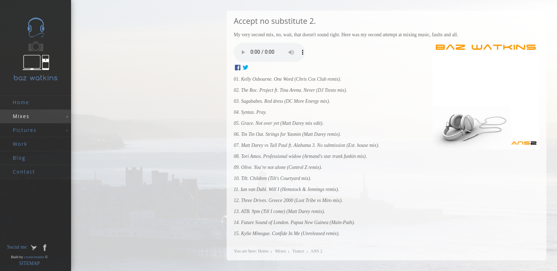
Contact (24, 171)
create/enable (34, 257)
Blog (19, 157)
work (20, 143)
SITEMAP (29, 263)
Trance (298, 251)
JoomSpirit (554, 246)
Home (21, 102)
